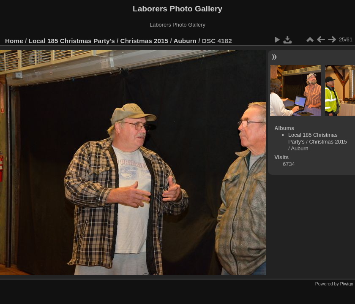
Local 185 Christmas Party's (72, 40)
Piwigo (346, 283)
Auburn (185, 40)
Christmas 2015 (144, 40)
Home (14, 40)
